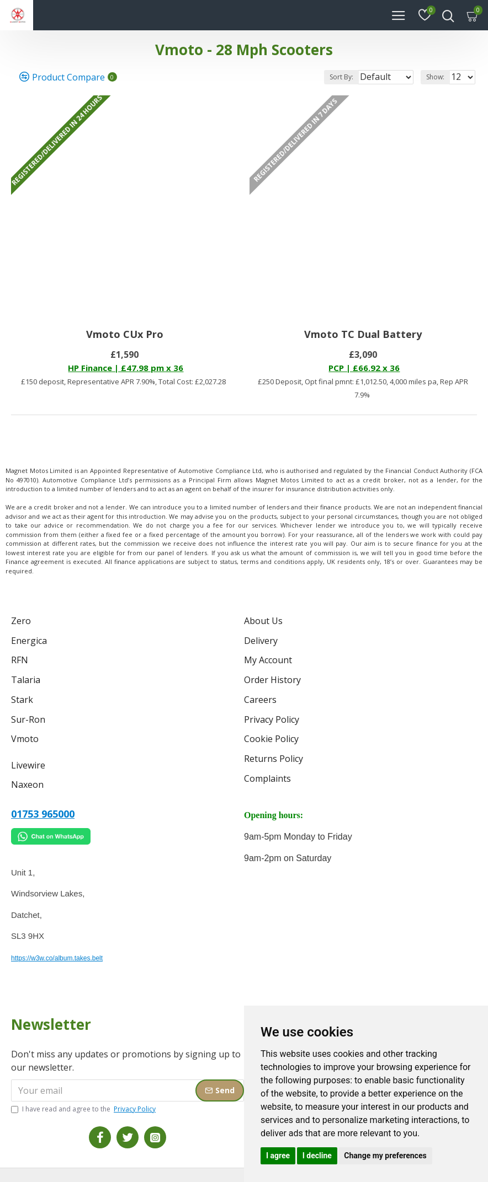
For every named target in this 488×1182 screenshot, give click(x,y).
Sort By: (311, 77)
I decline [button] (317, 1155)
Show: (435, 77)
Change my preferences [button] (385, 1155)
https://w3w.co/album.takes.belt (57, 934)
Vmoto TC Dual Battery (363, 334)
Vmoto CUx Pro (124, 334)
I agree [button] (278, 1155)
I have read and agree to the (84, 1085)
